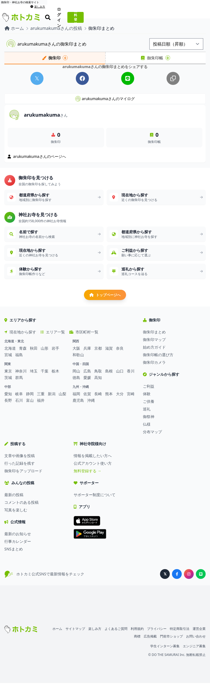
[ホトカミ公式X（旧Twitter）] (165, 583)
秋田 (33, 357)
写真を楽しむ (15, 518)
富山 (30, 409)
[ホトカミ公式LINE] (201, 583)
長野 (8, 409)
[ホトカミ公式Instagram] (189, 583)
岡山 (76, 379)
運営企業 (199, 637)
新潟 (51, 402)
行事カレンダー (17, 550)
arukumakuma (46, 118)
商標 (137, 645)
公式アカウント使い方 (93, 472)
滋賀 (109, 357)
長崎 (98, 402)
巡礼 (147, 417)
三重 (41, 402)
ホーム (57, 637)
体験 (147, 402)
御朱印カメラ (154, 371)
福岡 (76, 402)
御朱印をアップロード (23, 479)
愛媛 (87, 386)
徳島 (76, 386)
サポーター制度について (94, 503)
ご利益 (148, 395)
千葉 (44, 379)
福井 (41, 409)
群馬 (19, 386)
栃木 (55, 379)
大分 (120, 402)
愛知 (8, 402)
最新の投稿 (13, 503)
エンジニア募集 (194, 655)
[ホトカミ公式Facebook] (177, 583)
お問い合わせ (196, 645)
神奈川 (21, 379)
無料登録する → (87, 479)
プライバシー (157, 637)
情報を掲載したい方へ (93, 464)
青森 (23, 357)
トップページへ (105, 302)
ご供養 (148, 410)
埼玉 (33, 379)
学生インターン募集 (165, 655)
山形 (44, 357)
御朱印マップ (154, 348)
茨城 (8, 386)
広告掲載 (150, 645)
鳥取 (98, 379)
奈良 (120, 357)
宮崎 (130, 402)
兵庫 (87, 357)
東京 (8, 379)
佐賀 (87, 402)
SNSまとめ (13, 557)
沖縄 (91, 409)
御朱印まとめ (154, 340)
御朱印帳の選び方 (158, 363)
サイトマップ (75, 637)
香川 (130, 379)
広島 (87, 379)
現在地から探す (20, 340)
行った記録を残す (19, 472)
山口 (120, 379)
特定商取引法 (179, 637)
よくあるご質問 (116, 637)
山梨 (62, 402)
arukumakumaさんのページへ (37, 159)
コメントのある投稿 (21, 511)
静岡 (30, 402)
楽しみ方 (200, 2)
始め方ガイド (154, 356)
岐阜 (19, 402)
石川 (19, 409)
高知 (98, 386)
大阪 (76, 357)
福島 (19, 363)
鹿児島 (78, 409)
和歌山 (78, 363)
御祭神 (148, 425)
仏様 (147, 433)
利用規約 (137, 637)
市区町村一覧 (83, 340)
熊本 (109, 402)
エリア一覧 (52, 340)
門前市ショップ (171, 645)
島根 (109, 379)
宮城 (8, 363)
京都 (98, 357)
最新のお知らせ (17, 542)
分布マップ (152, 440)
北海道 (10, 357)
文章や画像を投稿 (19, 464)
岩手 (55, 357)
